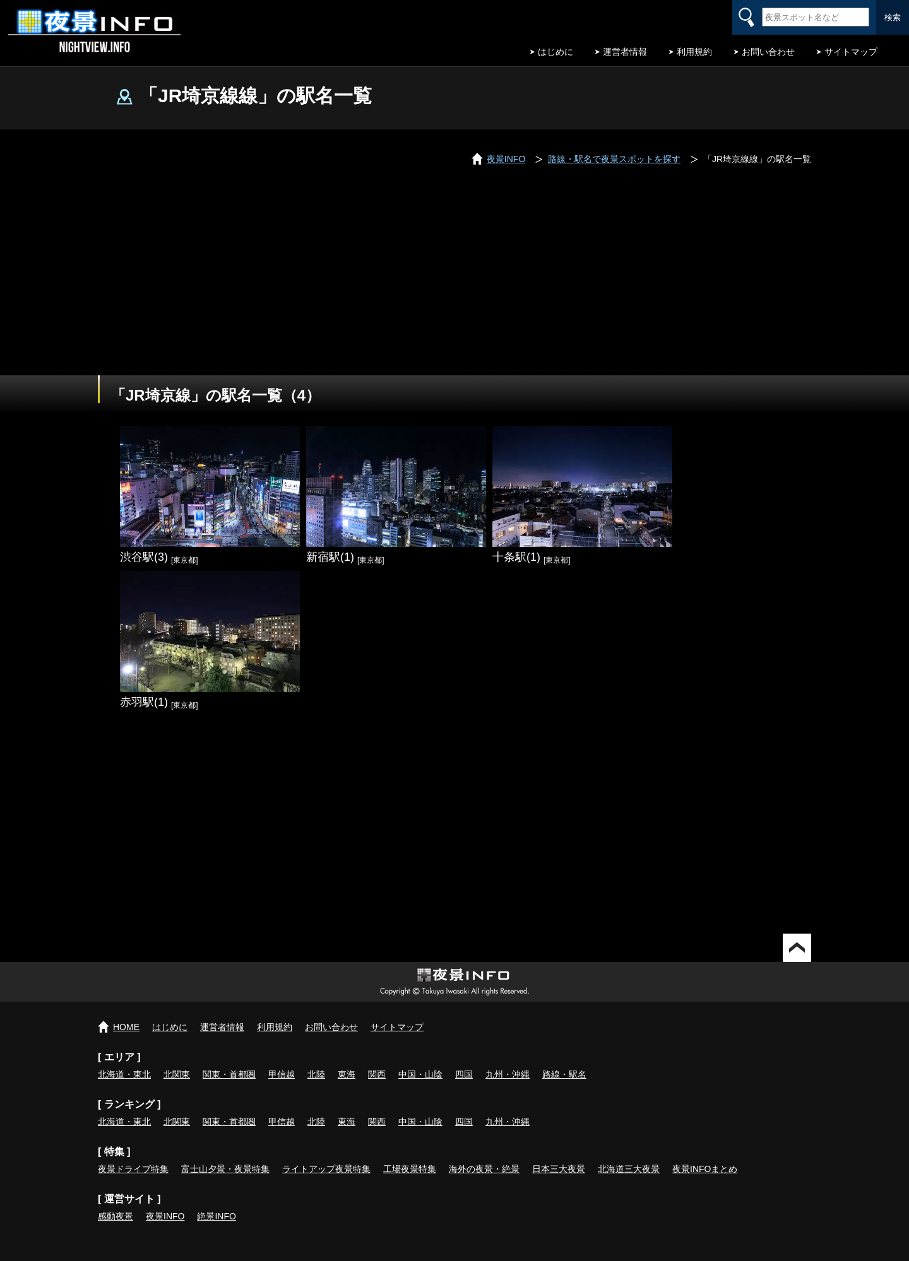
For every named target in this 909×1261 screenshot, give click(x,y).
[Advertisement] (454, 280)
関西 (377, 1074)
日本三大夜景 (558, 1169)
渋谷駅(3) (144, 557)
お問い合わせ (768, 52)
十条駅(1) (516, 557)
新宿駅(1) (330, 557)
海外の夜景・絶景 (484, 1169)
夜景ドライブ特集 (133, 1169)
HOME (126, 1027)
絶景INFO (216, 1216)
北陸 (316, 1074)
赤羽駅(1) (144, 702)
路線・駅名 (564, 1074)
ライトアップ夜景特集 (326, 1169)
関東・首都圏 (229, 1074)
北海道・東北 (124, 1074)
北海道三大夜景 (629, 1169)
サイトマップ (850, 52)
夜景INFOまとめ (704, 1169)
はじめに (555, 52)
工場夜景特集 (409, 1169)
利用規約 (694, 52)
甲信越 (281, 1074)
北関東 (176, 1074)
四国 (464, 1074)
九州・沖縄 (507, 1074)
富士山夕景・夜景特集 (225, 1169)
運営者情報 (625, 52)
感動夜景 (115, 1216)
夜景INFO (165, 1216)
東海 (346, 1074)
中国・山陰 (420, 1074)
